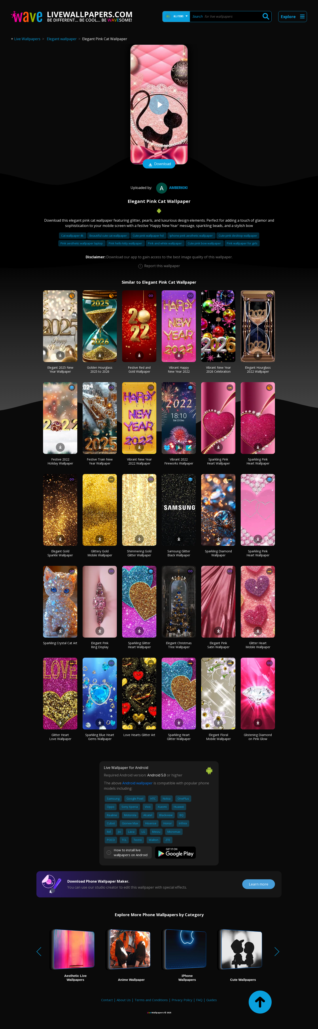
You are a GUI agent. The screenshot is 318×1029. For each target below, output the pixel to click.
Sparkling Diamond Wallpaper (218, 553)
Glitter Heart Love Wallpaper (60, 737)
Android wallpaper (137, 783)
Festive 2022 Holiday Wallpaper (60, 461)
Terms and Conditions (151, 1000)
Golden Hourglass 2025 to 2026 (99, 369)
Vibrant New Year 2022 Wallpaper (139, 461)
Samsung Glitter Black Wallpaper (178, 553)
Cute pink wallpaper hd (148, 236)
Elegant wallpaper (62, 38)
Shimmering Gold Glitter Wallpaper (139, 553)
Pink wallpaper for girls (242, 243)
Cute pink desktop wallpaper (238, 236)
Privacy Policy (182, 1000)
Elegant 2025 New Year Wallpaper (60, 369)
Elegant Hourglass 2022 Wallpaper (258, 369)
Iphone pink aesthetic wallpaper (191, 236)
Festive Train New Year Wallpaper (100, 461)
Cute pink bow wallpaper (204, 243)
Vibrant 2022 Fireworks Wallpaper (178, 461)
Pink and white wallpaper (165, 243)
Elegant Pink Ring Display (99, 645)
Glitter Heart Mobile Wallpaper (258, 645)
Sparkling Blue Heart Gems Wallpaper (99, 737)
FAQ (199, 1000)
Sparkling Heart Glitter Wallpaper (179, 737)
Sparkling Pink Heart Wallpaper (218, 461)
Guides (211, 1000)
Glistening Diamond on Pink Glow (258, 737)
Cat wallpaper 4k (72, 236)
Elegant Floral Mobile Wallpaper (218, 737)
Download (159, 164)
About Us (124, 1000)
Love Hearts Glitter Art (139, 735)
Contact (107, 1000)
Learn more (258, 884)
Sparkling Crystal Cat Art (60, 643)
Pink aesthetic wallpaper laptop (82, 243)
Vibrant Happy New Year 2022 (179, 369)
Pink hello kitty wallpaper (126, 243)
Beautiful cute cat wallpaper (108, 236)
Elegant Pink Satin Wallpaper (218, 645)
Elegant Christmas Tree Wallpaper (179, 645)
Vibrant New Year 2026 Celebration (218, 369)
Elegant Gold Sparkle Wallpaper (60, 553)
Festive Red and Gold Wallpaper (139, 369)
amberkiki (171, 187)
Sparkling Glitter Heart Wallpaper (139, 645)
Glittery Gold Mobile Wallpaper (99, 553)
